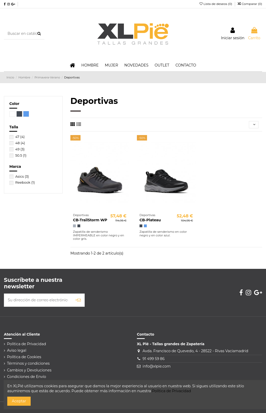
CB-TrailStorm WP (90, 220)
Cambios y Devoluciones (29, 370)
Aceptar (19, 401)
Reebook (25, 182)
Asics (22, 176)
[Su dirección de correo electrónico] (37, 300)
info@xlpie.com (157, 366)
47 (20, 137)
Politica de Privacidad (26, 344)
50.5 (20, 155)
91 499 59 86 (154, 358)
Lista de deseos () (216, 4)
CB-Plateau (150, 220)
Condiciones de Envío (26, 376)
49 (20, 149)
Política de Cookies (24, 357)
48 (20, 143)
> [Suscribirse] (78, 300)
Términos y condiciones (28, 363)
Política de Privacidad (171, 391)
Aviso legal (16, 350)
